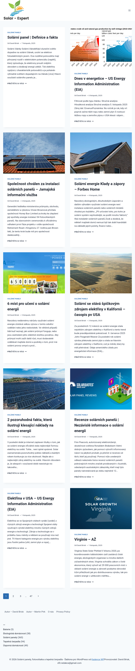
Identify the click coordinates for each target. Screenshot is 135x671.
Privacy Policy (63, 611)
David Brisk (14, 43)
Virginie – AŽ (85, 539)
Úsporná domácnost (13, 645)
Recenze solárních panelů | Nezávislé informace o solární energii (99, 425)
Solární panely (14, 32)
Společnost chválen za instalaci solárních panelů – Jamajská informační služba (33, 189)
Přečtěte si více (17, 83)
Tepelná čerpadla (11, 641)
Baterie (6, 629)
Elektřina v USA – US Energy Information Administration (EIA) (30, 504)
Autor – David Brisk (14, 611)
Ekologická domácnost (14, 633)
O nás (51, 611)
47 (31, 596)
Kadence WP (97, 659)
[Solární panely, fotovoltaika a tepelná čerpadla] (16, 10)
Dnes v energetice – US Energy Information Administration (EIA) (99, 84)
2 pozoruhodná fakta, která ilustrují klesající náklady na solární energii (30, 425)
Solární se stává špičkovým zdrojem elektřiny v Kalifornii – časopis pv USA (99, 309)
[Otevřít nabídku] (129, 10)
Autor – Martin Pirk (35, 611)
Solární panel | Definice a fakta (32, 37)
